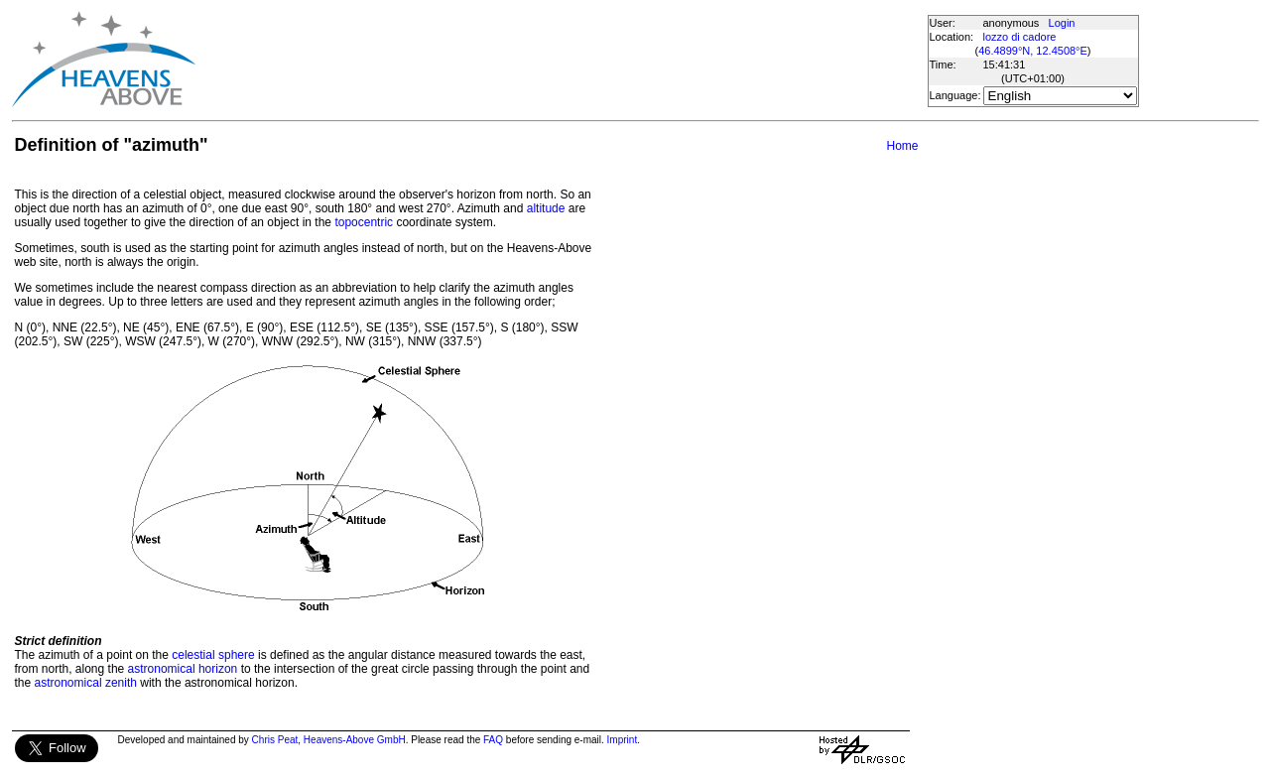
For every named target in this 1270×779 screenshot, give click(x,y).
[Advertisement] (560, 59)
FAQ (493, 739)
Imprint (622, 739)
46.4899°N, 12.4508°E (1032, 51)
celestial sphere (213, 655)
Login (1062, 23)
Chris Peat (275, 739)
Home (902, 146)
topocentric (363, 222)
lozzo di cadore (1020, 37)
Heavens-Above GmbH (355, 739)
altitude (546, 208)
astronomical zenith (86, 683)
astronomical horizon (183, 669)
